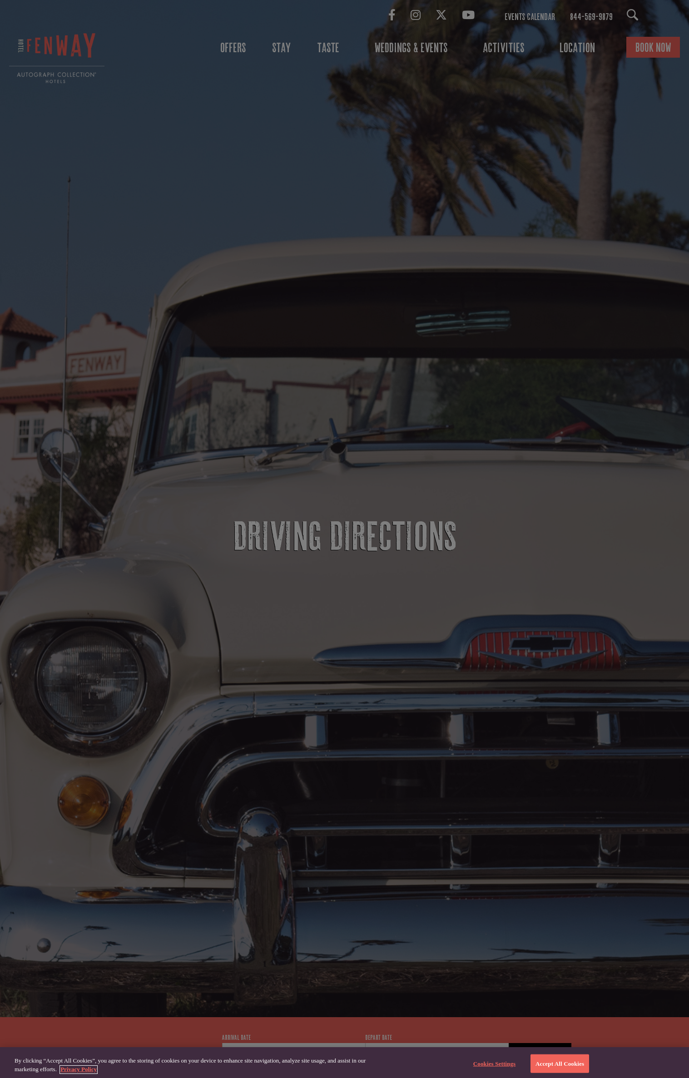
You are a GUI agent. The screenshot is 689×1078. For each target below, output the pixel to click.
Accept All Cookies (559, 1067)
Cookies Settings (494, 1067)
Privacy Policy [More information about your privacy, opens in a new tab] (78, 1073)
